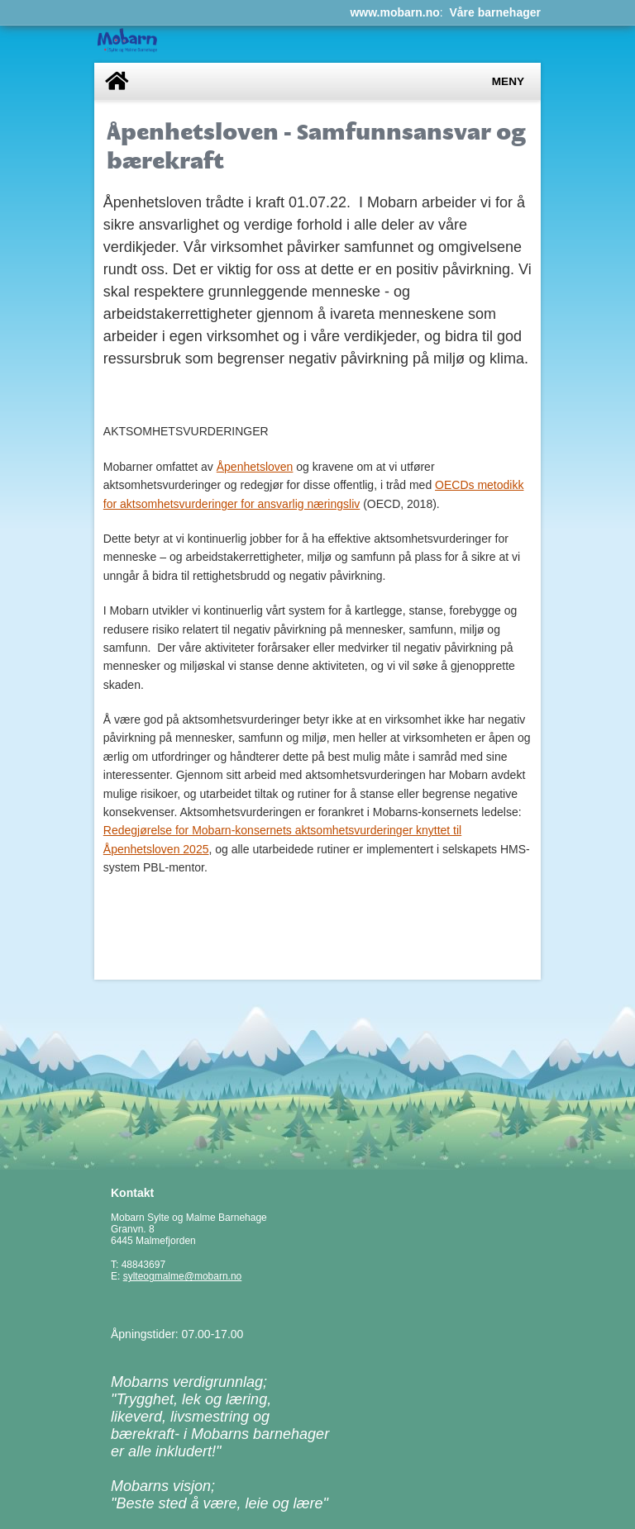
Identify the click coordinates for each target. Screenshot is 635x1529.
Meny (508, 81)
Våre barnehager (496, 12)
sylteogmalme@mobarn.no (182, 1276)
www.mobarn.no (394, 12)
